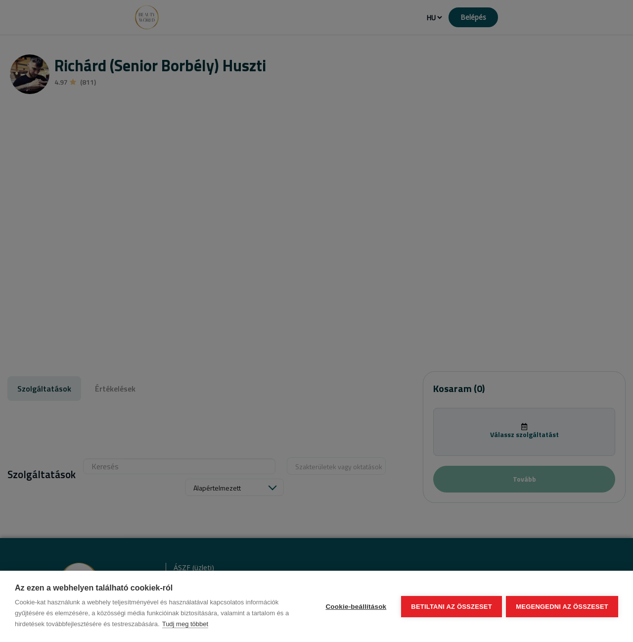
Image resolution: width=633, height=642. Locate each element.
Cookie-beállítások (355, 606)
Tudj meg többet (185, 624)
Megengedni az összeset (562, 606)
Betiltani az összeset (451, 606)
